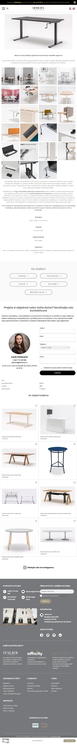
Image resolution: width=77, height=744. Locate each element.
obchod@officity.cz (19, 362)
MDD (41, 386)
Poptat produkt (69, 740)
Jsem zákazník (8, 691)
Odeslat (57, 373)
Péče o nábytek (8, 711)
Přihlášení (6, 683)
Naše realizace (56, 689)
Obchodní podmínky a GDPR (37, 691)
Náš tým (54, 686)
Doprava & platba (33, 686)
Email (42, 336)
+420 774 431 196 (19, 360)
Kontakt (54, 691)
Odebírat (45, 601)
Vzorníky (30, 683)
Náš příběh (55, 683)
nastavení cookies (55, 736)
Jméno (42, 328)
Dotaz (42, 357)
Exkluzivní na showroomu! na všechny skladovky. (33, 2)
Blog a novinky (8, 708)
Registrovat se (8, 686)
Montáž (30, 689)
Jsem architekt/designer (12, 694)
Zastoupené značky (10, 706)
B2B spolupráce (8, 689)
